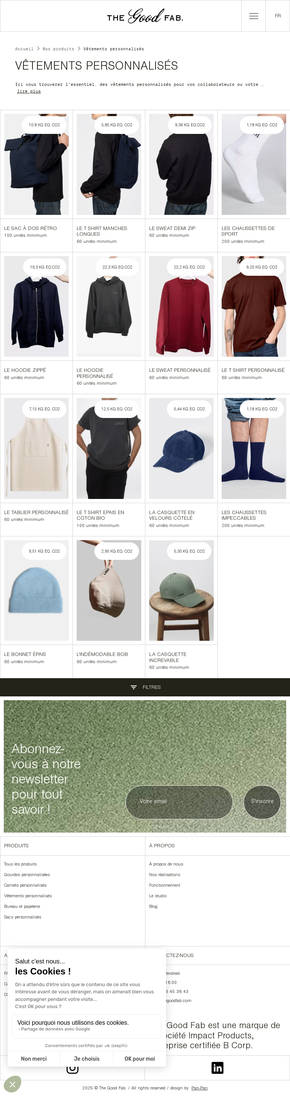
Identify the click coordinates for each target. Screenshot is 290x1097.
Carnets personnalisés (25, 886)
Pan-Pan (199, 1088)
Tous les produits (20, 864)
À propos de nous (166, 864)
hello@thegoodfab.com (170, 1001)
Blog (153, 907)
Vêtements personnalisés (28, 896)
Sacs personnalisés (22, 917)
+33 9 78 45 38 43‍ (168, 992)
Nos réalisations (164, 875)
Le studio (158, 896)
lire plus (29, 91)
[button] (253, 15)
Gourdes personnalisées (27, 875)
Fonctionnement (164, 886)
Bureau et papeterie (22, 907)
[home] (145, 15)
